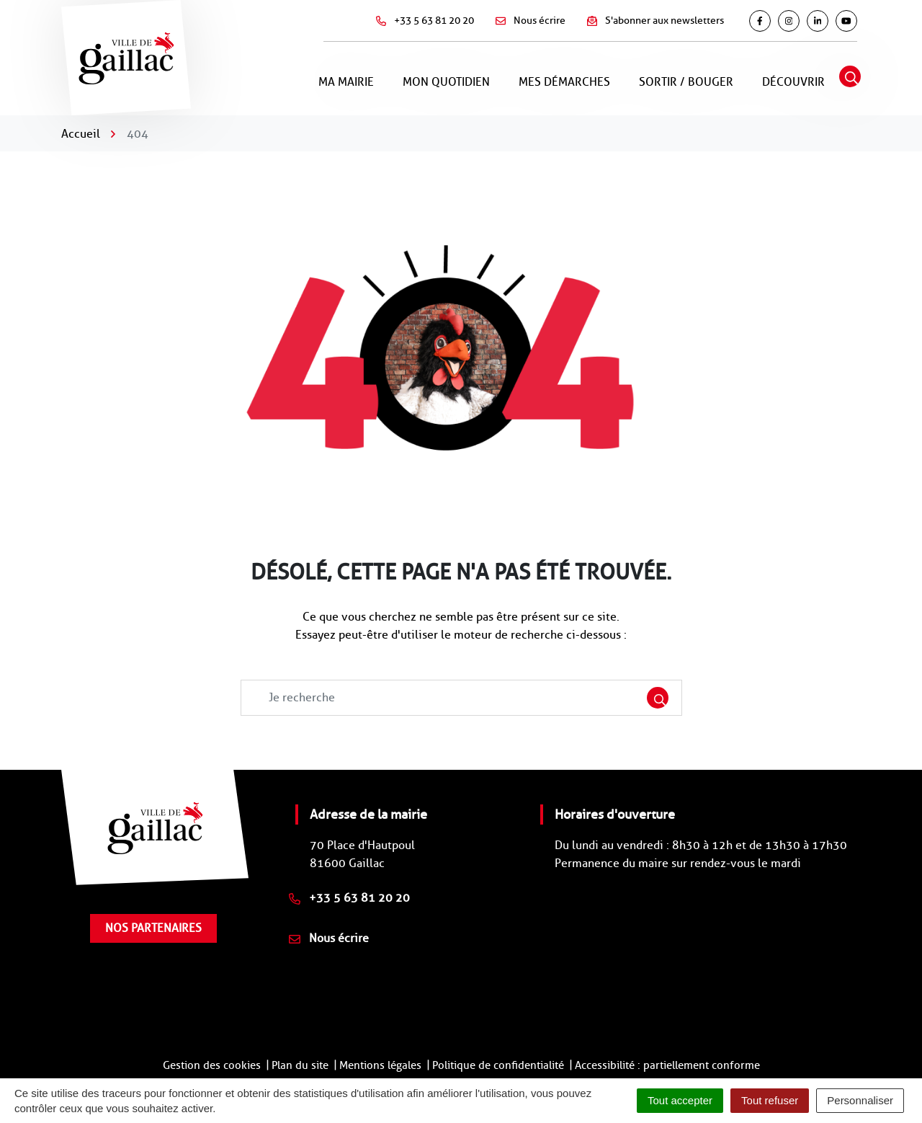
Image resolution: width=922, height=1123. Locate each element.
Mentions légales (380, 1065)
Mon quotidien (446, 82)
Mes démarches (564, 82)
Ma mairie (346, 82)
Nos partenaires (153, 928)
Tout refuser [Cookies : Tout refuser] (769, 1100)
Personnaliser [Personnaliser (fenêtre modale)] (860, 1100)
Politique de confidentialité (498, 1065)
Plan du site (300, 1065)
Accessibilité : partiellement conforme (667, 1065)
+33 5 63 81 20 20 (349, 898)
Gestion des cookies (212, 1065)
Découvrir (793, 82)
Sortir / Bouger (686, 82)
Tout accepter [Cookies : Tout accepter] (680, 1100)
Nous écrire (329, 938)
